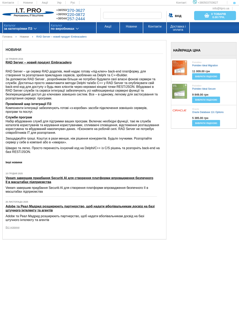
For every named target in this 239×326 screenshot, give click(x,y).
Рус (72, 2)
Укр (59, 2)
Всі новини (13, 227)
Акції (45, 2)
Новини (28, 2)
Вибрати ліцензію (206, 76)
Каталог (18, 27)
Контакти (8, 2)
